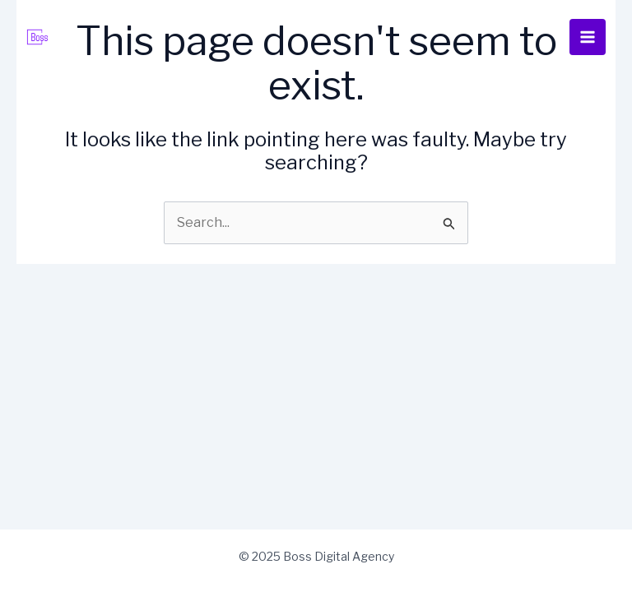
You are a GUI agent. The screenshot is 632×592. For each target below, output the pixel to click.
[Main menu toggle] (587, 37)
